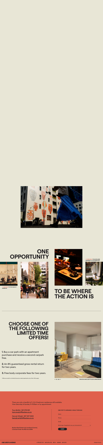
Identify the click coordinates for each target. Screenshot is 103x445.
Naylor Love (48, 442)
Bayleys (64, 442)
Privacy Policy (97, 442)
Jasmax (59, 442)
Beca (54, 442)
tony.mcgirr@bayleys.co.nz (22, 412)
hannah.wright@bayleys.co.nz (23, 418)
